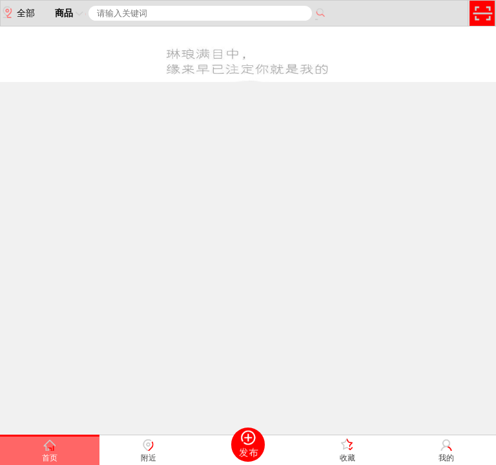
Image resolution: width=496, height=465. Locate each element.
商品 (70, 13)
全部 (18, 12)
